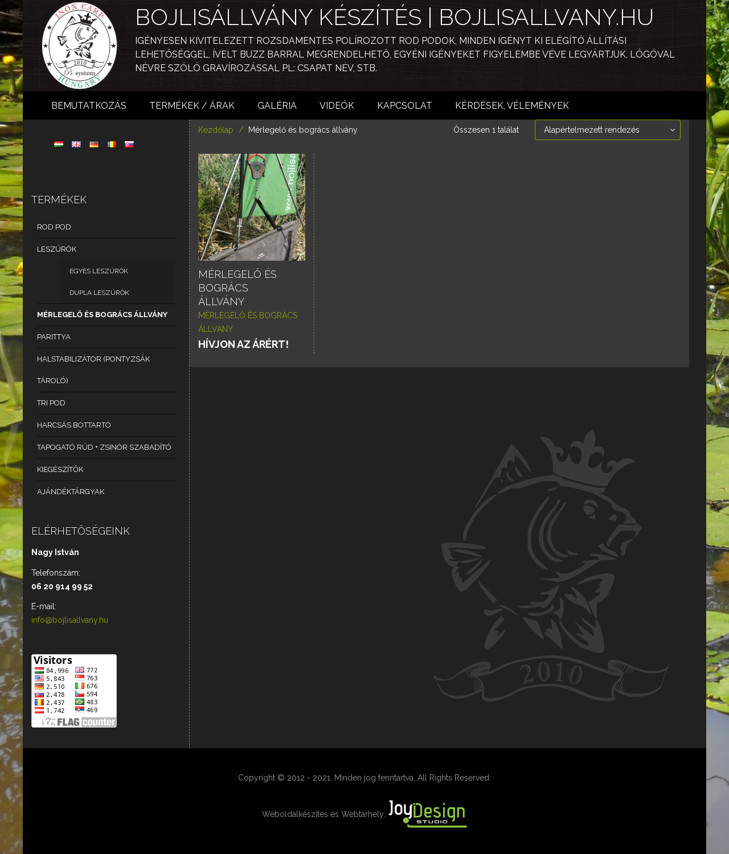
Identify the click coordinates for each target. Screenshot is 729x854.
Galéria (277, 105)
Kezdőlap (216, 129)
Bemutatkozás (88, 105)
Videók (337, 105)
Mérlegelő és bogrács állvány (102, 314)
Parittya (54, 336)
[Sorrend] (608, 130)
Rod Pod (54, 227)
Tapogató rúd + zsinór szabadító (104, 447)
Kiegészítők (60, 469)
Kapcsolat (404, 105)
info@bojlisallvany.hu (69, 620)
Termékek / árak (192, 105)
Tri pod (51, 403)
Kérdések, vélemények (512, 105)
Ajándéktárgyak (70, 491)
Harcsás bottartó (74, 425)
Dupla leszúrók (99, 293)
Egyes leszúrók (98, 271)
